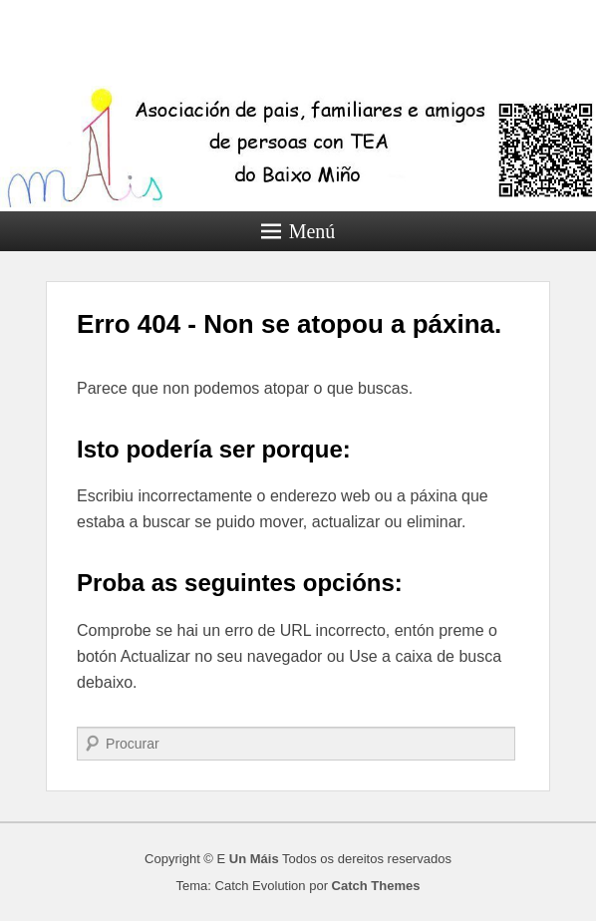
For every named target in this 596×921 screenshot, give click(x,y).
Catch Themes (376, 885)
